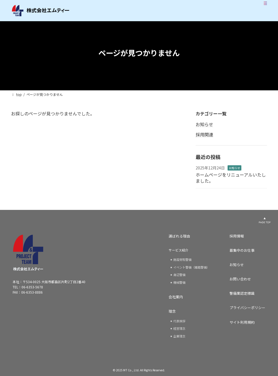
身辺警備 (179, 274)
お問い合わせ (240, 279)
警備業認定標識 (242, 293)
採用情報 (237, 236)
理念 (172, 311)
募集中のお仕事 (242, 250)
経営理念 (179, 328)
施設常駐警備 (182, 259)
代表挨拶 (179, 321)
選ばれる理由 (179, 236)
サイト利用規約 (242, 322)
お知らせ (204, 124)
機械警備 (179, 282)
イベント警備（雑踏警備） (191, 267)
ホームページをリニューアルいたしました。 (231, 177)
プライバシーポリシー (247, 307)
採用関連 (204, 134)
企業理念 (179, 336)
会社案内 (176, 296)
